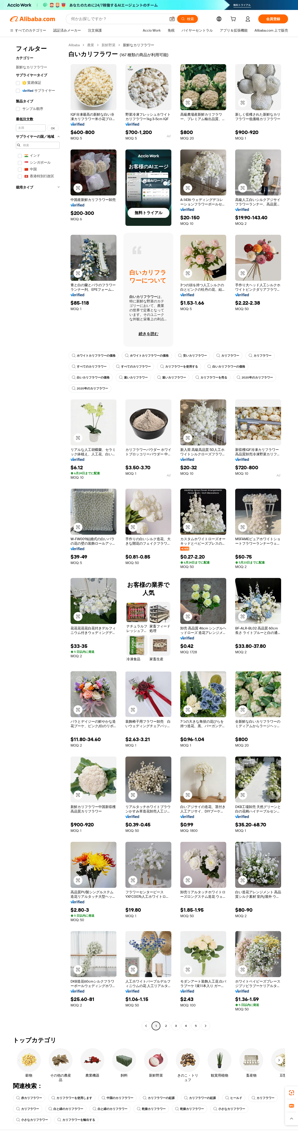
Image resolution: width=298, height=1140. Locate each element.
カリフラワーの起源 (159, 1098)
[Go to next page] (205, 1025)
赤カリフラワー (29, 1098)
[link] (291, 1092)
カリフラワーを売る (211, 378)
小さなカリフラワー (229, 1109)
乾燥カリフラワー (151, 1109)
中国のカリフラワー (117, 1098)
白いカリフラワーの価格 (226, 367)
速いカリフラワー (133, 378)
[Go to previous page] (146, 1025)
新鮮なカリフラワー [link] (138, 45)
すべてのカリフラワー (89, 367)
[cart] (234, 20)
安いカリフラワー (192, 356)
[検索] (187, 19)
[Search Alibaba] (118, 19)
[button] (172, 19)
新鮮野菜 (108, 45)
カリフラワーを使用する (179, 367)
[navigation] (38, 536)
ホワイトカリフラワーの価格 (93, 356)
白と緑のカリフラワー (65, 1109)
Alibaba (74, 45)
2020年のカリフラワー (255, 378)
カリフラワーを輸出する (76, 1120)
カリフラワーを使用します (71, 1098)
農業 (90, 45)
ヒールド (233, 1098)
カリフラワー (227, 356)
